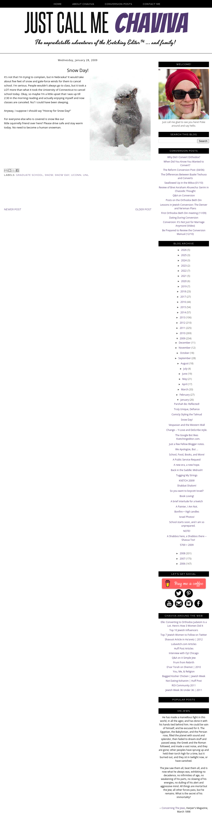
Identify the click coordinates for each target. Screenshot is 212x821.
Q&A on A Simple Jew (183, 658)
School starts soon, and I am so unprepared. (186, 523)
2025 (184, 255)
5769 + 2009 (187, 545)
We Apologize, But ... (186, 449)
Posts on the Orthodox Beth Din (184, 200)
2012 (183, 322)
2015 (184, 307)
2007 (183, 558)
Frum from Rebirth (183, 662)
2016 (184, 302)
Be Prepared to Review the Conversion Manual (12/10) (183, 232)
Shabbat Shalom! (186, 485)
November (185, 347)
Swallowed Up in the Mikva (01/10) (183, 182)
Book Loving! (186, 496)
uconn (76, 175)
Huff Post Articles (183, 648)
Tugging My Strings (186, 475)
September (185, 358)
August (185, 363)
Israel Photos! (186, 517)
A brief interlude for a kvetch (187, 501)
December (185, 342)
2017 (184, 296)
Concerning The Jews (173, 808)
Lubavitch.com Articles (183, 644)
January (184, 399)
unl (86, 175)
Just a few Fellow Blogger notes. (187, 444)
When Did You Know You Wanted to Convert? (184, 163)
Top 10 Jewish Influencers (183, 630)
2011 (183, 328)
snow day (62, 175)
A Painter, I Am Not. (187, 506)
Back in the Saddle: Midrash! (187, 470)
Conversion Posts (118, 4)
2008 (183, 553)
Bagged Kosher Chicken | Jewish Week (183, 676)
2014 (184, 312)
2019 (184, 286)
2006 (183, 563)
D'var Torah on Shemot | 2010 (184, 667)
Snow (49, 175)
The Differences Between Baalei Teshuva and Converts (184, 176)
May (185, 379)
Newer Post (12, 209)
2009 (183, 338)
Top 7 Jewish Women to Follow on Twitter (184, 635)
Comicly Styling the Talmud (187, 414)
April (185, 384)
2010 (183, 333)
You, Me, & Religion (183, 671)
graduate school (29, 175)
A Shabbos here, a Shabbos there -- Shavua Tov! (187, 538)
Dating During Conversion (183, 217)
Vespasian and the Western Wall (187, 425)
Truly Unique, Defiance (187, 409)
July (185, 368)
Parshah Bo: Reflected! (186, 404)
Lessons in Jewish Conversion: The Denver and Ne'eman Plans (183, 206)
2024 (184, 260)
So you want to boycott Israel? (187, 491)
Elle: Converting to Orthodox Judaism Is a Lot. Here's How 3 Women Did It (184, 623)
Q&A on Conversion (184, 195)
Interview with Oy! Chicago (184, 653)
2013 (183, 317)
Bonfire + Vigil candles (186, 511)
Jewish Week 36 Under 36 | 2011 (183, 690)
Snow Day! (187, 419)
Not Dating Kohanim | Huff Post (184, 680)
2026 (184, 250)
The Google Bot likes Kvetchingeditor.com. (187, 437)
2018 (184, 291)
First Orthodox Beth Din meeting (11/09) (183, 213)
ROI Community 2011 (184, 685)
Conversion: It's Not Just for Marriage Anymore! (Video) (183, 223)
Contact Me (152, 4)
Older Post (143, 209)
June (185, 373)
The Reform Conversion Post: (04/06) (183, 170)
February (184, 394)
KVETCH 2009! (187, 480)
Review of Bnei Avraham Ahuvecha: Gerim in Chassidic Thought (184, 189)
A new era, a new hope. (187, 465)
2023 (184, 265)
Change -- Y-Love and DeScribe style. (186, 430)
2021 (184, 276)
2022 (184, 270)
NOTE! (186, 531)
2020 (184, 281)
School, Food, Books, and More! (186, 454)
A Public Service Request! (187, 459)
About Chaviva (83, 4)
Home (58, 4)
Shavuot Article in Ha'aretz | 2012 (184, 639)
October (185, 353)
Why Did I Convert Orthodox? (183, 157)
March (185, 389)
